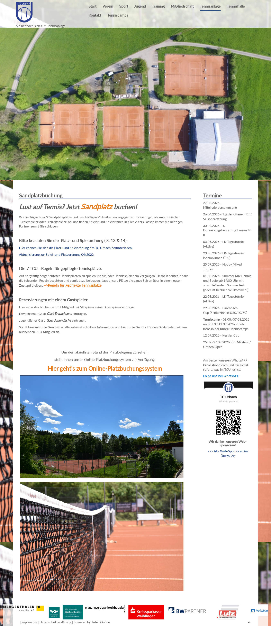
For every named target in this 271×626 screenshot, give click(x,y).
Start (92, 6)
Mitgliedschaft (182, 6)
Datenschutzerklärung (55, 622)
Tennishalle (236, 6)
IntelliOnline (101, 622)
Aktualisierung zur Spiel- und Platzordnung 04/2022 (56, 254)
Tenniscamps (117, 15)
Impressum (29, 622)
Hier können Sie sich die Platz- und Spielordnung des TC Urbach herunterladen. (76, 248)
